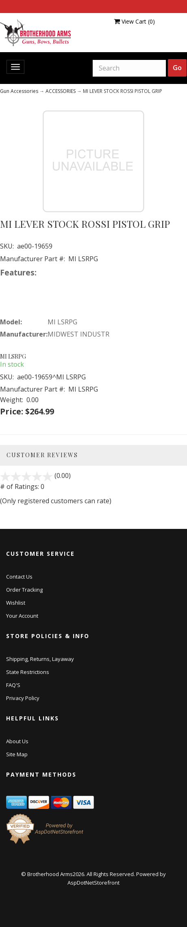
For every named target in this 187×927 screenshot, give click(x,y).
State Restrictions (27, 672)
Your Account (22, 615)
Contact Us (19, 576)
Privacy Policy (22, 698)
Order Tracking (24, 589)
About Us (17, 741)
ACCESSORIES (61, 91)
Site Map (17, 754)
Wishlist (15, 602)
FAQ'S (13, 685)
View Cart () (134, 21)
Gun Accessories (19, 91)
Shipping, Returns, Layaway (40, 659)
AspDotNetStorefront (93, 882)
